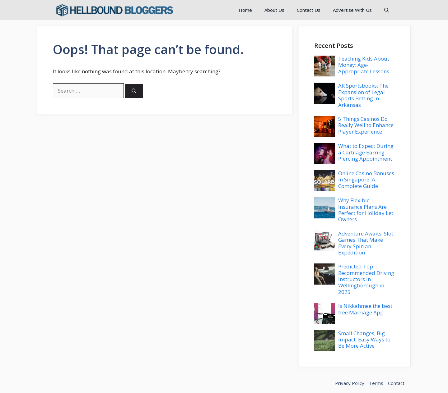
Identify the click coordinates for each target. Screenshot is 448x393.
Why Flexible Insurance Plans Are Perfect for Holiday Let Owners (365, 210)
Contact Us (308, 10)
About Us (274, 10)
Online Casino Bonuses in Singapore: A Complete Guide (366, 180)
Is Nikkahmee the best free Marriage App (365, 309)
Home (245, 10)
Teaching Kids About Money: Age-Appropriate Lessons (363, 65)
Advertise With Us (352, 10)
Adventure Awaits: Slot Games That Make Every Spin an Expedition (365, 243)
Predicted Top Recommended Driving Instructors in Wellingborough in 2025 (366, 279)
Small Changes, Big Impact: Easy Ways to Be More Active (364, 340)
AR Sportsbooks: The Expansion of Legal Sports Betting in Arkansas (363, 95)
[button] (386, 10)
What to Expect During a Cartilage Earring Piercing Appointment (366, 152)
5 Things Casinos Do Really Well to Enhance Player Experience (366, 125)
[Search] (134, 91)
